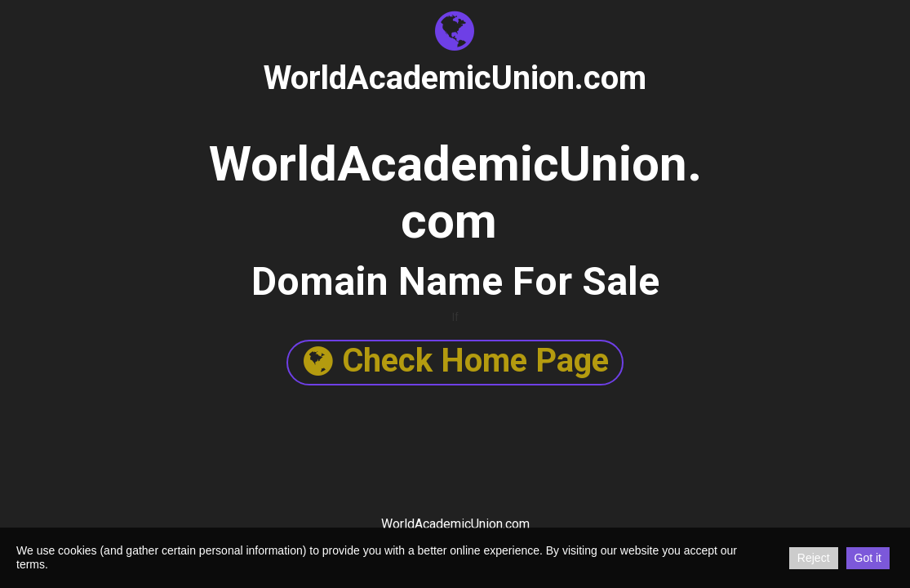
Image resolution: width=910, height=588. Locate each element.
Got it (868, 557)
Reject (813, 557)
